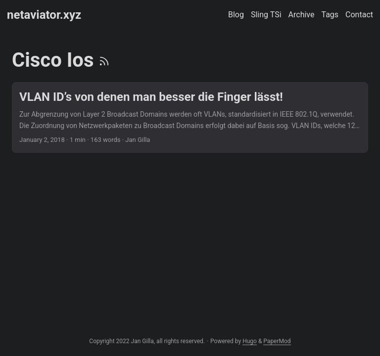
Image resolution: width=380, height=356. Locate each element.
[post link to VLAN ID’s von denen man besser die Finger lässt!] (190, 117)
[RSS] (104, 60)
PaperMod (276, 341)
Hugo (249, 341)
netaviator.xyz (44, 15)
